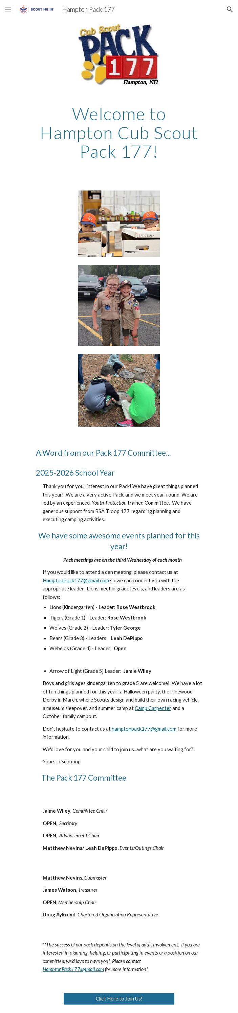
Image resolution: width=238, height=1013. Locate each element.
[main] (119, 132)
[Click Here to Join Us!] (119, 998)
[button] (8, 9)
